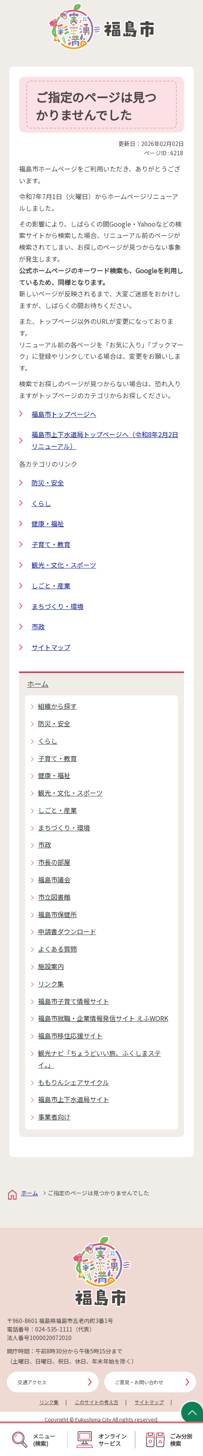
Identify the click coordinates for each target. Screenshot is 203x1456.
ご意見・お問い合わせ (139, 1382)
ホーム (38, 683)
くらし (41, 503)
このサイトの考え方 (96, 1401)
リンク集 (49, 1401)
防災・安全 (48, 482)
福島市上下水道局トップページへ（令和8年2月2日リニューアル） (105, 440)
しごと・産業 (51, 585)
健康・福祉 (48, 523)
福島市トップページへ (64, 414)
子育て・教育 (51, 544)
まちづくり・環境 (57, 606)
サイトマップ (51, 647)
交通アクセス (32, 1382)
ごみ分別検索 (169, 1439)
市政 (38, 626)
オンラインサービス (101, 1439)
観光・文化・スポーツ (64, 565)
